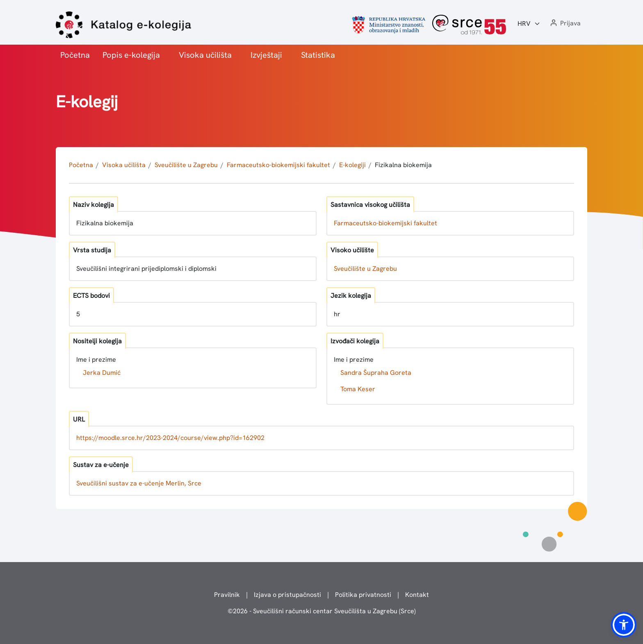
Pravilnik (227, 594)
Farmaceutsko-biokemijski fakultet (278, 165)
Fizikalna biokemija (403, 165)
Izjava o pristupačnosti (287, 594)
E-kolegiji (352, 165)
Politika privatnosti (363, 594)
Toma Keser (357, 389)
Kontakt (417, 594)
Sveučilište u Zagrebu (186, 165)
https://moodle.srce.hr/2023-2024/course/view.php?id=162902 (170, 437)
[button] (564, 23)
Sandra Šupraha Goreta (375, 372)
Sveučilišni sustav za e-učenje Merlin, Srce (138, 483)
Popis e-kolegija (131, 55)
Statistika (318, 55)
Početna (75, 55)
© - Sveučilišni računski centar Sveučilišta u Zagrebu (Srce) (322, 611)
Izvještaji (266, 55)
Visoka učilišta (205, 55)
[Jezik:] (529, 23)
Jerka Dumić (102, 372)
